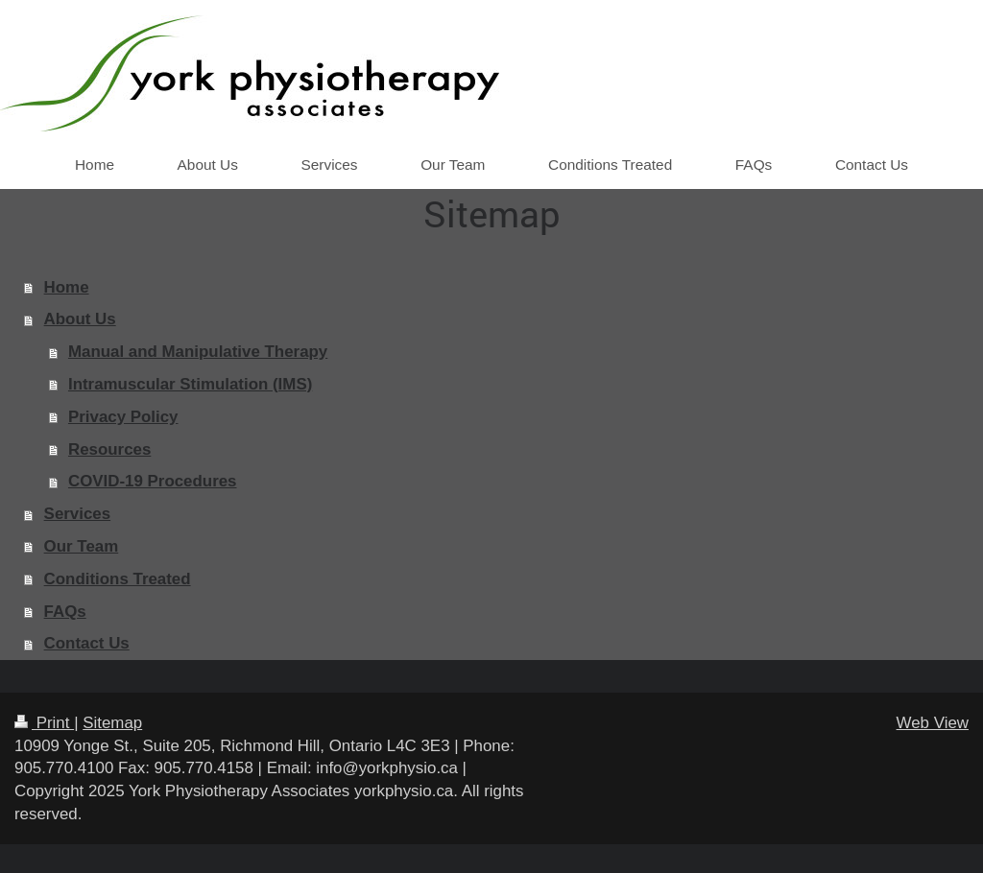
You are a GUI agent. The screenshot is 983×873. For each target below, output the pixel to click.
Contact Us (87, 643)
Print (44, 723)
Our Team (81, 546)
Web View (933, 723)
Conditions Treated (117, 579)
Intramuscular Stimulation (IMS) (190, 384)
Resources (109, 449)
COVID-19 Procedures (152, 481)
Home (66, 287)
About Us (80, 319)
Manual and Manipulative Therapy (197, 351)
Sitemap (112, 723)
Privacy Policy (123, 417)
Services (77, 514)
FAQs (65, 611)
